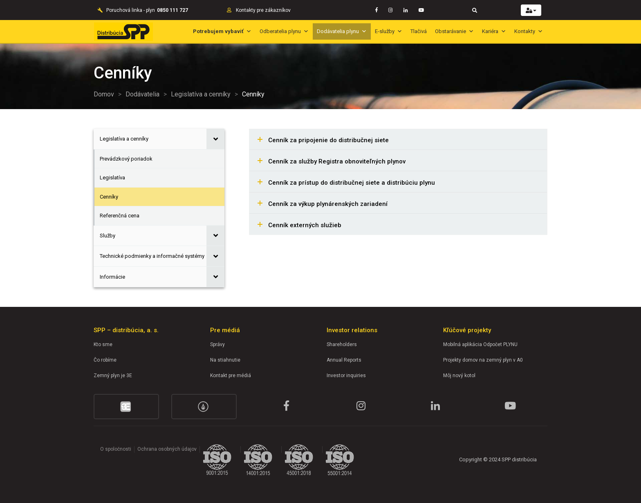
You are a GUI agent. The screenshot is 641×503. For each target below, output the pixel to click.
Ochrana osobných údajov (167, 449)
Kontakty (528, 31)
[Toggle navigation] (474, 10)
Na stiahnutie (225, 360)
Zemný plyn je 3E (113, 375)
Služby (107, 235)
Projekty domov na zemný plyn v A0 (483, 360)
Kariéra (494, 31)
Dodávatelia (142, 94)
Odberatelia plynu (284, 31)
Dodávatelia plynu (342, 31)
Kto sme (103, 344)
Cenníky (109, 197)
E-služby (388, 31)
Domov (104, 94)
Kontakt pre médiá (230, 375)
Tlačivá (418, 31)
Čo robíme (105, 360)
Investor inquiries (346, 375)
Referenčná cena (119, 215)
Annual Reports (344, 360)
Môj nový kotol (459, 375)
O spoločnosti (115, 449)
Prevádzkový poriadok (126, 159)
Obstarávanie (454, 31)
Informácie (112, 277)
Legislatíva (112, 177)
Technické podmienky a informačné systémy (152, 256)
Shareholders (342, 344)
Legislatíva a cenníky (201, 94)
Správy (217, 344)
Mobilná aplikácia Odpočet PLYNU (480, 344)
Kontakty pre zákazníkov (263, 10)
